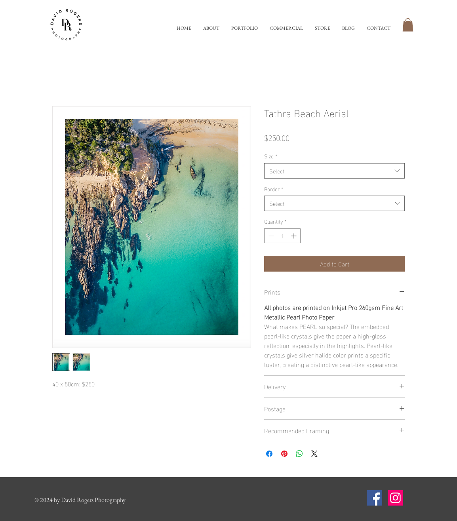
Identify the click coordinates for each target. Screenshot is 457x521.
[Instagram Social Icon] (395, 498)
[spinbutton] (282, 236)
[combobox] (334, 171)
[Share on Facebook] (269, 453)
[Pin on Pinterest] (284, 453)
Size (270, 156)
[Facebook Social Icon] (374, 498)
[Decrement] (270, 236)
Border (273, 189)
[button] (244, 28)
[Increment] (294, 236)
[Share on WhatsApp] (299, 453)
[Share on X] (314, 453)
